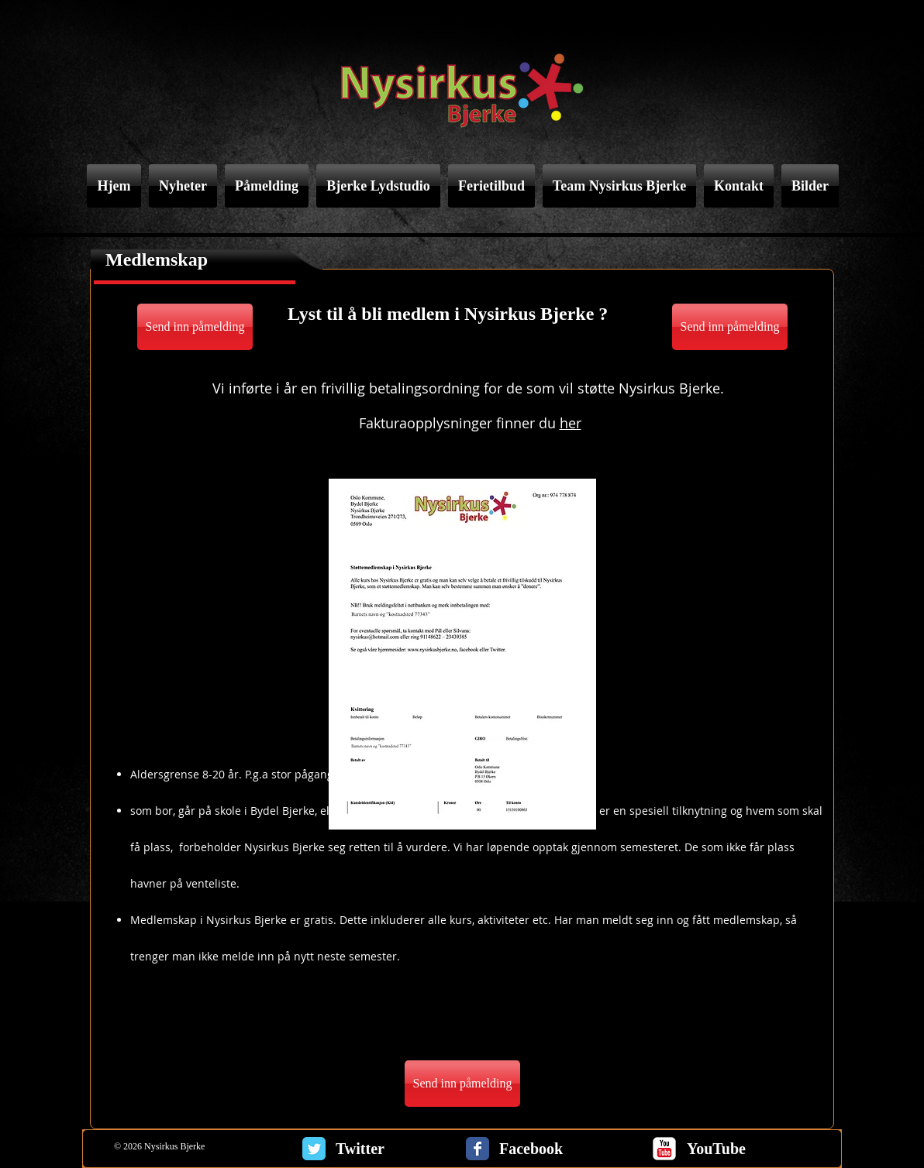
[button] (462, 654)
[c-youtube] (664, 1148)
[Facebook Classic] (477, 1148)
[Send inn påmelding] (195, 327)
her (570, 423)
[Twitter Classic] (314, 1148)
